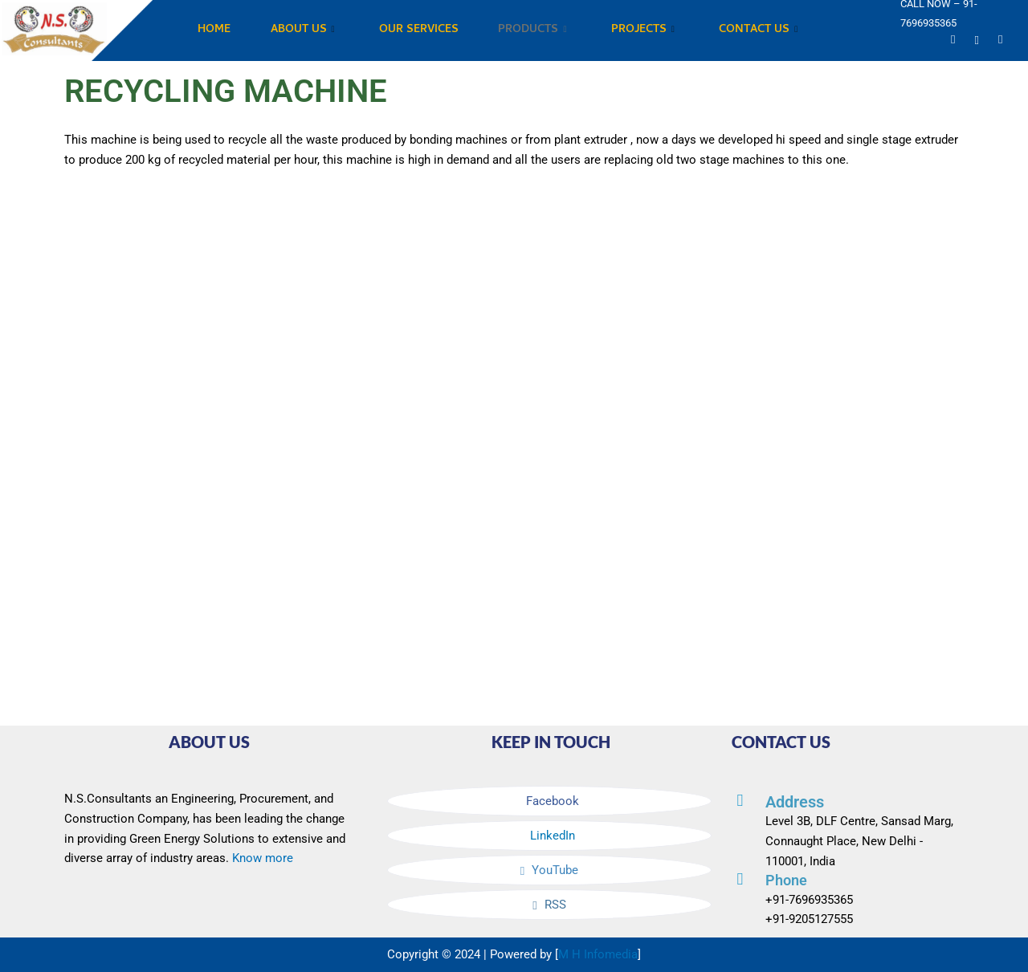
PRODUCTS (533, 31)
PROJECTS (643, 31)
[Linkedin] (976, 40)
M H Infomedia (598, 954)
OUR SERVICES (419, 30)
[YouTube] (953, 40)
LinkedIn (551, 835)
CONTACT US (759, 31)
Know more (262, 858)
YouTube (549, 870)
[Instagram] (1000, 40)
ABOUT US (302, 31)
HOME (213, 30)
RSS (548, 904)
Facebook (551, 801)
